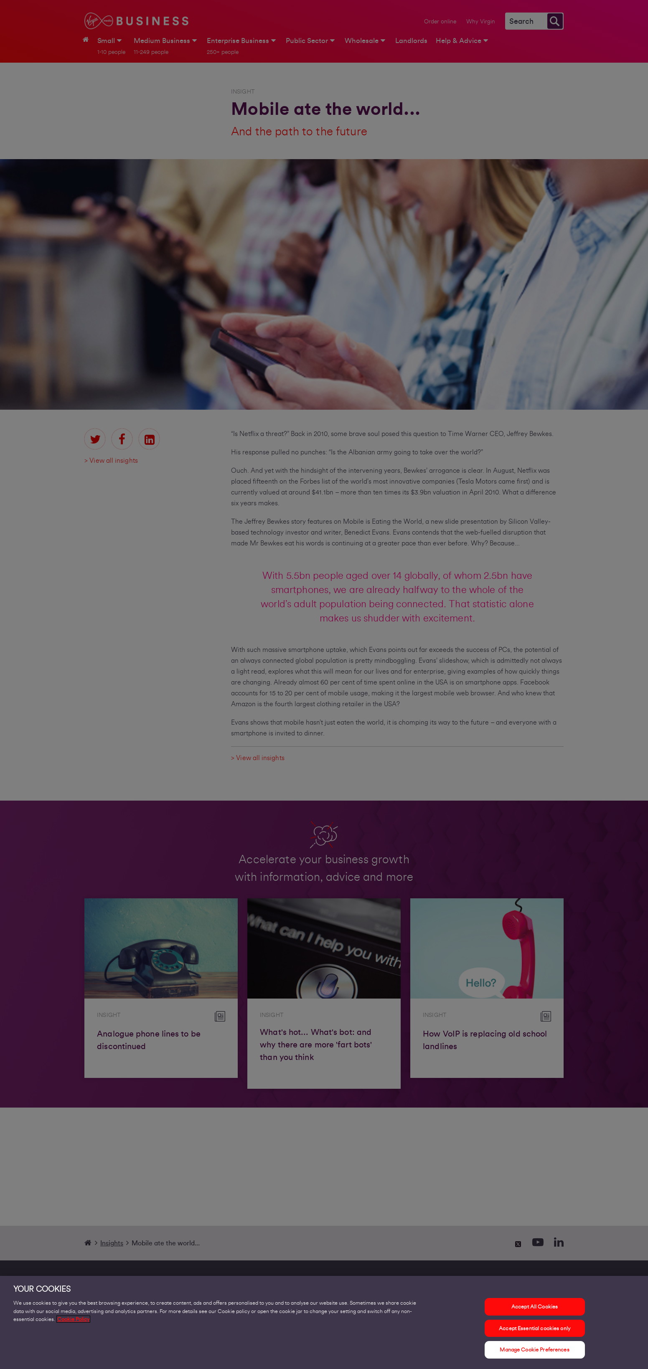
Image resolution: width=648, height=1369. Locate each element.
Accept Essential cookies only (534, 1332)
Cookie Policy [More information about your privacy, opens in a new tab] (73, 1323)
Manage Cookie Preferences (534, 1354)
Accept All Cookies (534, 1311)
